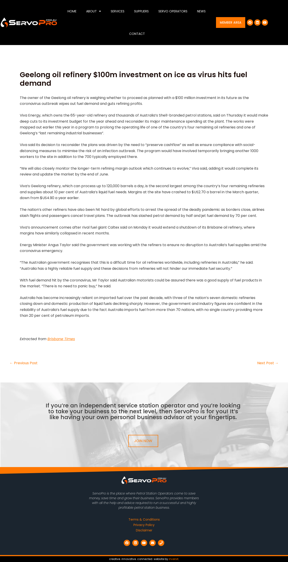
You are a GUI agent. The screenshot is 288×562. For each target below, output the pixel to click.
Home (72, 11)
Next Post (268, 363)
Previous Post (23, 363)
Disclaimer (144, 530)
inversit (173, 559)
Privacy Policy (144, 525)
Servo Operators (172, 11)
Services (117, 11)
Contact (137, 33)
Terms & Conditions (144, 519)
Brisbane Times (61, 339)
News (201, 11)
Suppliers (141, 11)
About (93, 11)
